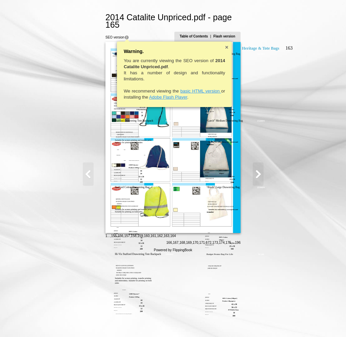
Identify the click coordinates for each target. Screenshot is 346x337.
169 (222, 322)
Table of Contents (227, 29)
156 (88, 321)
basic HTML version (167, 83)
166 (202, 322)
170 (228, 322)
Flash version (257, 29)
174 (255, 322)
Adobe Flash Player (135, 89)
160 (114, 321)
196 (271, 322)
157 (94, 321)
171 (235, 322)
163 (134, 321)
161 (120, 321)
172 (242, 322)
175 (261, 322)
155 (81, 321)
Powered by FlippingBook (173, 330)
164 (140, 321)
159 (107, 321)
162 (127, 321)
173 (248, 322)
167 (209, 322)
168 (215, 322)
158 (101, 321)
